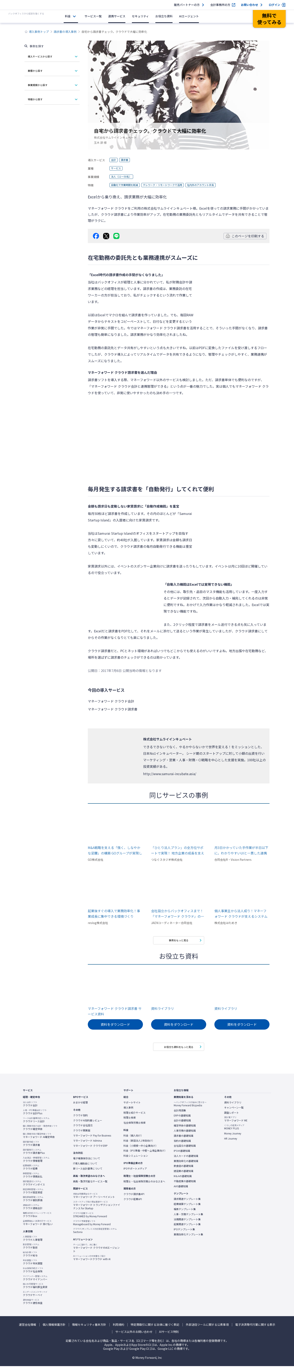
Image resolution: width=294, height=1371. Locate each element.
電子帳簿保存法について (86, 1163)
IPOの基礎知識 (182, 1155)
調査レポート (231, 1117)
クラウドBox (37, 1219)
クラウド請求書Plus (34, 1156)
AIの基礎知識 (181, 1191)
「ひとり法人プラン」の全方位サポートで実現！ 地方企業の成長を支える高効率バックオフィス (177, 850)
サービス (116, 168)
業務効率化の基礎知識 (186, 1165)
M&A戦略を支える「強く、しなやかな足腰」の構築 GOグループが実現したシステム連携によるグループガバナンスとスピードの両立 (115, 850)
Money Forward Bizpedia (190, 1108)
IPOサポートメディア (135, 1173)
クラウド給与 (30, 1259)
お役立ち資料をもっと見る (178, 1050)
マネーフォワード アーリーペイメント (94, 1200)
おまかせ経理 (80, 1107)
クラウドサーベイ (35, 1298)
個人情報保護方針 (54, 1329)
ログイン (274, 5)
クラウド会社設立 (83, 1130)
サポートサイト (132, 1107)
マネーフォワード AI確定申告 (39, 1140)
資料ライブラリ (162, 1010)
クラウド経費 (31, 1172)
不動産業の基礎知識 (185, 1185)
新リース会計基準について (87, 1173)
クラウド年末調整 (32, 1267)
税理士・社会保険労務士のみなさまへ (144, 1186)
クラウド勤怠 (31, 1251)
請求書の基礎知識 (183, 1140)
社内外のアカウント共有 (214, 185)
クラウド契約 (80, 1120)
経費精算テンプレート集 (187, 1208)
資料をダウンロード (115, 1026)
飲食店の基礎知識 (183, 1170)
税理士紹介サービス (135, 1117)
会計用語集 (180, 1115)
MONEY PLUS (234, 1132)
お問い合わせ (249, 5)
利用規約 (118, 1329)
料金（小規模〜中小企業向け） (141, 1150)
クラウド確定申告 (40, 1132)
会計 (114, 160)
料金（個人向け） (133, 1140)
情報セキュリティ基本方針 (89, 1329)
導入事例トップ (39, 32)
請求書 (126, 160)
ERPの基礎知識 (182, 1120)
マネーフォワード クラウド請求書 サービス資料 (114, 1013)
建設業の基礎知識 (183, 1175)
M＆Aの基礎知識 (183, 1180)
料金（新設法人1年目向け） (139, 1145)
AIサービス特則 (169, 1337)
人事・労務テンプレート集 (188, 1219)
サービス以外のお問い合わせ (134, 1337)
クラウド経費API (133, 1203)
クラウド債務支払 (32, 1180)
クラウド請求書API (134, 1199)
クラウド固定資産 (33, 1196)
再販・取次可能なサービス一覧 (90, 1186)
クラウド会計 (30, 1108)
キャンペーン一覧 (234, 1112)
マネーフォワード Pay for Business (92, 1140)
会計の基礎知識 (182, 1125)
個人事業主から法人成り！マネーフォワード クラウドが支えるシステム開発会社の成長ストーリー (240, 913)
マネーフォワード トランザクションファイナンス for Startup (96, 1210)
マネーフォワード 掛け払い (38, 1227)
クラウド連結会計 (32, 1211)
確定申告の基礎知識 (185, 1130)
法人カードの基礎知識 (186, 1160)
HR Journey (230, 1143)
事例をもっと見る (178, 941)
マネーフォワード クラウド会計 (114, 386)
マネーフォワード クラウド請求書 (161, 327)
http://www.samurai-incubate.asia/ (169, 773)
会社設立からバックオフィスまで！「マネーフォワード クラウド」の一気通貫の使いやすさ (177, 913)
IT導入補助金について (85, 1168)
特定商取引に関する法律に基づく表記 (155, 1329)
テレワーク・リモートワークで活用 (170, 185)
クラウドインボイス (34, 1188)
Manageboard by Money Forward (92, 1227)
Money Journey (232, 1138)
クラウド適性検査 (32, 1306)
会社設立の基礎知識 (185, 1150)
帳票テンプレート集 (185, 1213)
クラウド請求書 (31, 1148)
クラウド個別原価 (33, 1204)
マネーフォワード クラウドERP (90, 1150)
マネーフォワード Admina (87, 1145)
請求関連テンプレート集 (187, 1203)
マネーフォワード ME (235, 1124)
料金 (68, 16)
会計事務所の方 (220, 5)
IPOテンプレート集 (184, 1234)
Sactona (95, 1235)
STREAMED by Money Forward (90, 1219)
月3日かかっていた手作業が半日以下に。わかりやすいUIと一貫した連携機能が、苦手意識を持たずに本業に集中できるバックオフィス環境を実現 (241, 850)
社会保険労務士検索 (135, 1127)
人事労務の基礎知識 (185, 1135)
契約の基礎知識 (182, 1145)
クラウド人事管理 (32, 1243)
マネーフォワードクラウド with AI (91, 1262)
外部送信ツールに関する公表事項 (207, 1329)
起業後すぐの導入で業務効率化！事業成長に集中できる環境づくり (114, 913)
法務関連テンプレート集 (187, 1224)
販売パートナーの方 (187, 5)
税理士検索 (130, 1122)
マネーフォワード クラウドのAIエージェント (96, 1252)
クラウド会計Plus (35, 1116)
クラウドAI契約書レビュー (87, 1125)
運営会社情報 (27, 1329)
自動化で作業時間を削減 (127, 185)
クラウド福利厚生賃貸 (35, 1290)
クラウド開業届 (81, 1135)
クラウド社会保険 (33, 1274)
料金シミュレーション (136, 1160)
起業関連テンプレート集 (187, 1229)
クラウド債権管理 (36, 1164)
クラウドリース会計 (36, 1124)
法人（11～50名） (123, 177)
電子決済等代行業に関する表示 (255, 1329)
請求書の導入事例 (65, 32)
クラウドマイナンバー (35, 1282)
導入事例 (128, 1112)
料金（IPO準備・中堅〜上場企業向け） (145, 1155)
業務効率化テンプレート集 (188, 1239)
